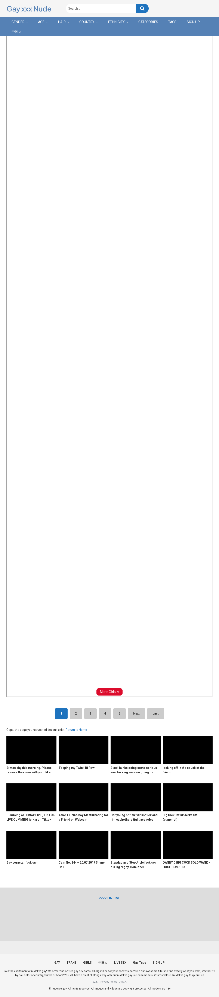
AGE (41, 22)
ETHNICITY (116, 22)
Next (136, 713)
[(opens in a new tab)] (109, 898)
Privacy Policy (109, 981)
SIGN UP (193, 22)
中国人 (17, 32)
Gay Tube (139, 962)
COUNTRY (86, 22)
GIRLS (87, 962)
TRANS (72, 962)
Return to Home (76, 729)
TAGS (172, 22)
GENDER (18, 22)
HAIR (62, 22)
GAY (57, 962)
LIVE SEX (120, 962)
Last (155, 713)
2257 (96, 981)
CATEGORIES (148, 22)
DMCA (123, 981)
